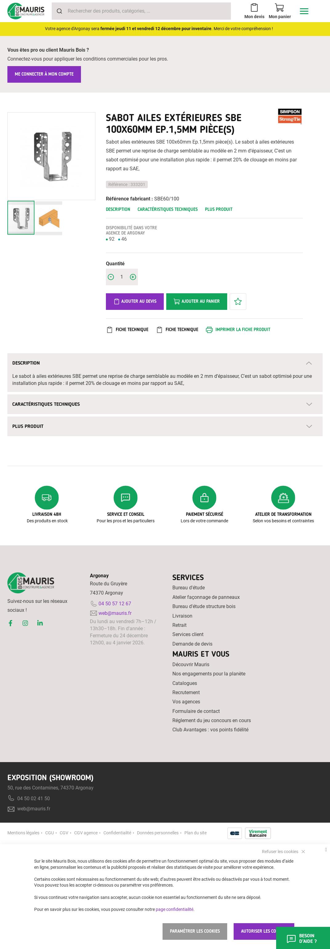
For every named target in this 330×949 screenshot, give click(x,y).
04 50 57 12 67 (115, 604)
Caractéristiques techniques (168, 209)
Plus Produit (218, 209)
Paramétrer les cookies (195, 931)
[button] (48, 218)
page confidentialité (174, 909)
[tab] (165, 363)
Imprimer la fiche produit (242, 329)
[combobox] (141, 11)
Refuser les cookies (280, 851)
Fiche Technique (132, 329)
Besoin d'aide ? (301, 938)
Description (118, 209)
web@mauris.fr (115, 613)
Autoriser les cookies (264, 931)
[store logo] (25, 11)
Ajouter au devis (134, 301)
